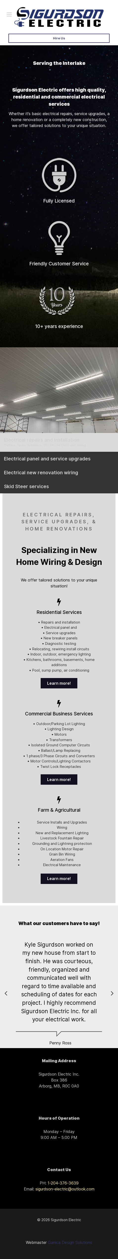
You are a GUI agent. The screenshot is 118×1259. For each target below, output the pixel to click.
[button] (112, 993)
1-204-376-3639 (63, 1183)
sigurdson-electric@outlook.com (64, 1188)
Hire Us (59, 38)
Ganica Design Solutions (70, 1242)
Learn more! (59, 683)
